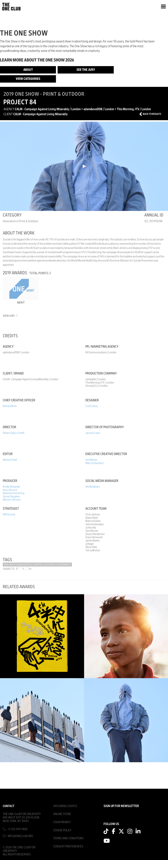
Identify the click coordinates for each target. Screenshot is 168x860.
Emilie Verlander (11, 486)
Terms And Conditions (68, 838)
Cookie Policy (62, 830)
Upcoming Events (65, 806)
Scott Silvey (91, 406)
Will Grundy (9, 514)
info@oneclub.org (20, 836)
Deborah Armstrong (13, 493)
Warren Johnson (12, 499)
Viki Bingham (92, 486)
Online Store (62, 814)
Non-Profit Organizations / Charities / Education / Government (37, 565)
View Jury (10, 315)
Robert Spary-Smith (13, 432)
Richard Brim (10, 406)
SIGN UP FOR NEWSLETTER (121, 806)
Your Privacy (62, 822)
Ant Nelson (91, 459)
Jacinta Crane (92, 432)
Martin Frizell (10, 459)
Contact (8, 806)
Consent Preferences (68, 846)
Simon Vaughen (11, 496)
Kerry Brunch (10, 490)
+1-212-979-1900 (17, 829)
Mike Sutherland (94, 463)
